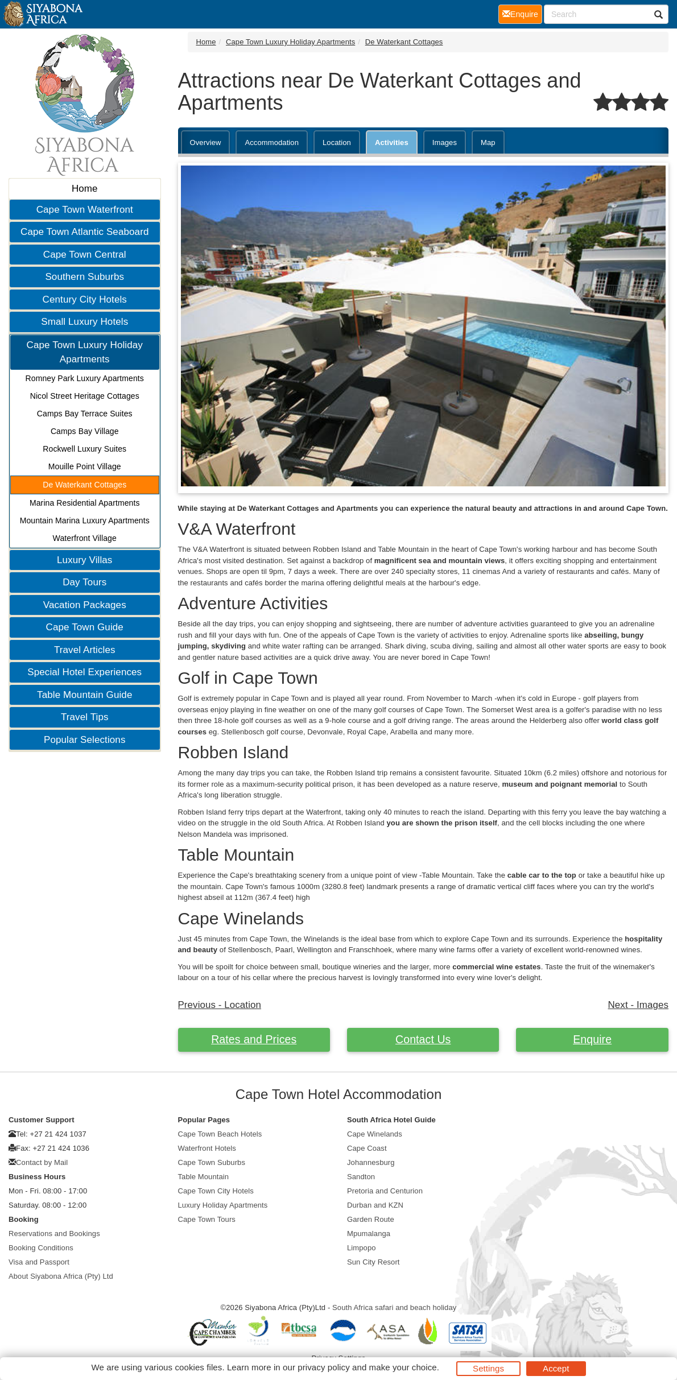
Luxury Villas (84, 560)
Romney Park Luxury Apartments (85, 378)
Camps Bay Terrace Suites (85, 413)
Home (85, 188)
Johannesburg (371, 1162)
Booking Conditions (41, 1247)
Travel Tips (85, 717)
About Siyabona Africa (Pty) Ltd (61, 1276)
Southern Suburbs (84, 276)
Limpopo (361, 1247)
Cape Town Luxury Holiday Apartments (85, 352)
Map (488, 142)
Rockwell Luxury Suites (84, 448)
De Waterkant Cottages (84, 484)
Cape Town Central (84, 254)
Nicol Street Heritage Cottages (84, 395)
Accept (556, 1368)
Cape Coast (367, 1148)
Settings (488, 1368)
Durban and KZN (375, 1205)
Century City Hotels (85, 299)
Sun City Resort (373, 1262)
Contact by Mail (42, 1162)
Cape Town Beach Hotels (220, 1134)
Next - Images (638, 1004)
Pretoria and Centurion (385, 1191)
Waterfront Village (85, 538)
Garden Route (370, 1219)
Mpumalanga (368, 1233)
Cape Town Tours (207, 1219)
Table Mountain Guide (84, 694)
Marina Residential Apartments (85, 502)
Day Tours (84, 582)
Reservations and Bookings (54, 1233)
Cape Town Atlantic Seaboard (84, 231)
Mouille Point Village (84, 466)
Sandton (361, 1176)
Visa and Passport (39, 1262)
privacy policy (323, 1367)
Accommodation (272, 142)
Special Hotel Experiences (84, 672)
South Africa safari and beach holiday (394, 1307)
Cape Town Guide (84, 627)
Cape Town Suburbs (212, 1162)
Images (444, 142)
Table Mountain (203, 1176)
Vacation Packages (84, 605)
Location (337, 142)
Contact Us (423, 1039)
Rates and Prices (253, 1039)
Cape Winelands (374, 1134)
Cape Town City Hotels (216, 1191)
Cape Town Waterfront (84, 209)
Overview (205, 142)
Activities (391, 142)
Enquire (592, 1039)
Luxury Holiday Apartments (223, 1205)
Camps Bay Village (85, 431)
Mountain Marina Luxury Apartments (85, 520)
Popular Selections (85, 739)
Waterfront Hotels (207, 1148)
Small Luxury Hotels (84, 321)
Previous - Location (220, 1004)
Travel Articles (84, 649)
